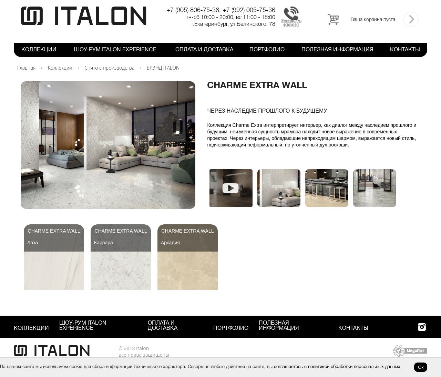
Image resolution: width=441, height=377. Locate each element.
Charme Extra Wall (54, 231)
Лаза (32, 242)
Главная (26, 67)
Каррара (103, 242)
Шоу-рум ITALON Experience (115, 50)
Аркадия (170, 242)
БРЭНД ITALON (163, 67)
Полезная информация (337, 50)
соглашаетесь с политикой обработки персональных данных (337, 367)
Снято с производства (109, 67)
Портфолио (267, 50)
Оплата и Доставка (204, 50)
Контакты (405, 50)
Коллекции (39, 50)
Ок (420, 367)
